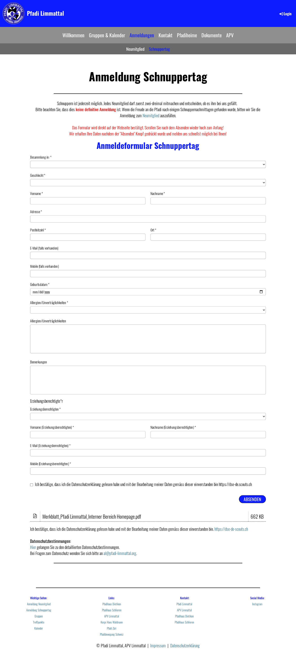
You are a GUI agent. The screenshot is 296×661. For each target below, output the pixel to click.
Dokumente (211, 35)
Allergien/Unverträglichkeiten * (148, 304)
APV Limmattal (111, 616)
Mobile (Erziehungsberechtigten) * (148, 478)
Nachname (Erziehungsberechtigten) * (212, 439)
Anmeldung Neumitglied (39, 604)
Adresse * (148, 206)
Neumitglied (135, 49)
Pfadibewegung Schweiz (111, 634)
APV (230, 35)
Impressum (158, 645)
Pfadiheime (187, 35)
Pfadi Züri (111, 628)
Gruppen (39, 616)
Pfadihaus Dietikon (111, 604)
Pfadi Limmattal (45, 13)
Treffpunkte (38, 622)
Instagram (257, 604)
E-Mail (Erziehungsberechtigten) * (148, 458)
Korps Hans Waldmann (112, 622)
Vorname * (83, 187)
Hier (33, 547)
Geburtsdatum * (148, 285)
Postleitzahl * (83, 226)
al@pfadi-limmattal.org (120, 553)
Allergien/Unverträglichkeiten (148, 336)
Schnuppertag (159, 49)
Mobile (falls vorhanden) (148, 265)
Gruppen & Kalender (107, 35)
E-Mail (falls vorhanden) (148, 246)
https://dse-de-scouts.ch (231, 529)
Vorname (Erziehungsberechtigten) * (83, 439)
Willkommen (73, 35)
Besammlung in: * (148, 148)
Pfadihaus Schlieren (111, 610)
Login (285, 13)
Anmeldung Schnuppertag (38, 610)
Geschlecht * (148, 167)
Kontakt (165, 35)
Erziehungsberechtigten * (148, 419)
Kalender (38, 628)
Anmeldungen (142, 35)
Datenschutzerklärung (185, 645)
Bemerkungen (148, 380)
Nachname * (212, 187)
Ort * (212, 226)
